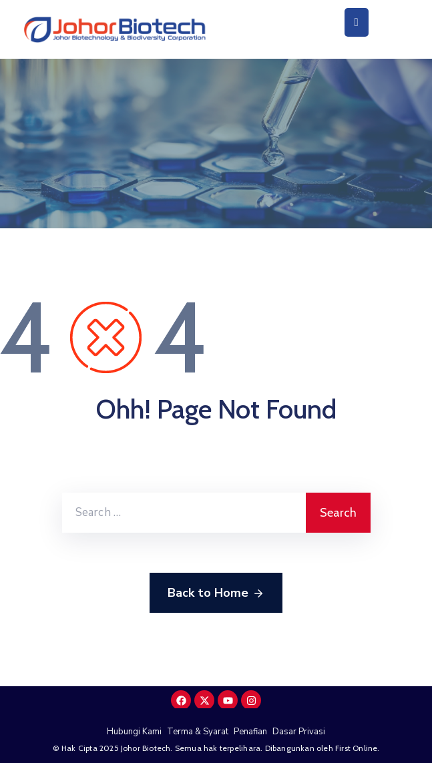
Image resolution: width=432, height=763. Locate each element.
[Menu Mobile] (357, 22)
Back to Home (216, 593)
